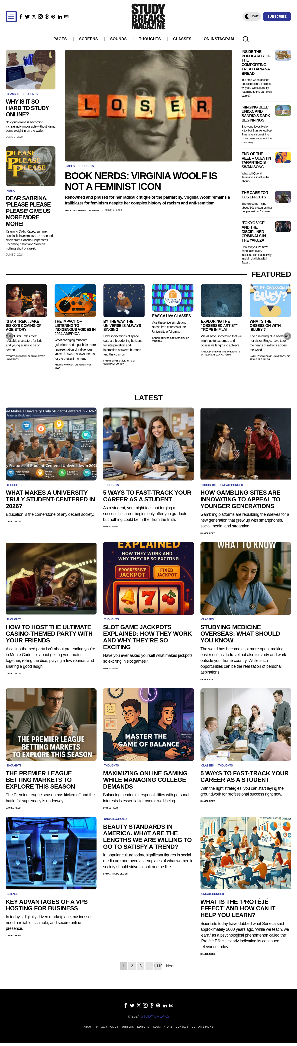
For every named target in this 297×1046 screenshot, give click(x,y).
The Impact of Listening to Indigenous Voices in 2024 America (75, 327)
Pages (70, 166)
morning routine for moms (10, 983)
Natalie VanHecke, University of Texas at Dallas (267, 360)
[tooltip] (21, 16)
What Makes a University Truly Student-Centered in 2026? (50, 499)
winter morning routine (14, 983)
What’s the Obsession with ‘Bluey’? (265, 325)
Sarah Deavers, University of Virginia (169, 340)
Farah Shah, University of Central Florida (123, 363)
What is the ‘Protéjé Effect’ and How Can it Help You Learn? (237, 911)
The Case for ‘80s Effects (255, 195)
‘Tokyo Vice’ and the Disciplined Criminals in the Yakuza (254, 232)
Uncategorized (231, 485)
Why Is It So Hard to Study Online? (27, 108)
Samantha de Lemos (118, 876)
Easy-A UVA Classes (171, 316)
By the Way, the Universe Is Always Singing (122, 325)
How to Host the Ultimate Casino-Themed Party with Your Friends (49, 635)
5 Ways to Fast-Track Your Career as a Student (147, 496)
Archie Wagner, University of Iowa (69, 367)
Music (11, 190)
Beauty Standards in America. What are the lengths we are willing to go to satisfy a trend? (147, 839)
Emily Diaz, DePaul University (87, 210)
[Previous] (9, 336)
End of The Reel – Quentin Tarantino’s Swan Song (256, 160)
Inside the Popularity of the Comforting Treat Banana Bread (256, 63)
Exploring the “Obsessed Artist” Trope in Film (219, 325)
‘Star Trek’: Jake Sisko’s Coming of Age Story (23, 325)
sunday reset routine (18, 983)
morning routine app (7, 983)
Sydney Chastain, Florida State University (26, 358)
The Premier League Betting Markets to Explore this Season (40, 782)
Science (12, 896)
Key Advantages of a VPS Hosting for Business (47, 907)
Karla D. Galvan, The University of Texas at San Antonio (218, 356)
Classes (13, 94)
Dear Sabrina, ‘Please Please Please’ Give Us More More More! (28, 211)
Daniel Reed (15, 521)
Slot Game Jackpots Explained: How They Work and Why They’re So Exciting (147, 638)
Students (30, 94)
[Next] (287, 336)
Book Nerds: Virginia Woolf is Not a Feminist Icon (141, 181)
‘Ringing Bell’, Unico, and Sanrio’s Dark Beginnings (256, 113)
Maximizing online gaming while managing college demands (145, 782)
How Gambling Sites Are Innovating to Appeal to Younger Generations (240, 499)
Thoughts (86, 166)
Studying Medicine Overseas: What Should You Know (240, 635)
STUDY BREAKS (155, 1020)
